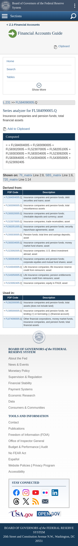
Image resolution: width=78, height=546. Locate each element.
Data (11, 401)
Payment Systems (20, 389)
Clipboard (64, 46)
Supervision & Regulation (25, 377)
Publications (16, 428)
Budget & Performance (23, 447)
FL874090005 (12, 319)
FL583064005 (12, 259)
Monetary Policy (19, 370)
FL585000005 (12, 310)
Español (13, 459)
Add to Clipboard (16, 128)
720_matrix (10, 179)
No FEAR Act (17, 453)
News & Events (18, 364)
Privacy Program (44, 465)
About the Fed (17, 358)
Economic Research (21, 395)
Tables (11, 77)
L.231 (6, 102)
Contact (13, 422)
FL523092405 (12, 283)
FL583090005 (12, 205)
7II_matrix (25, 175)
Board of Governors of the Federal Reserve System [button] (38, 5)
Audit (44, 447)
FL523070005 (12, 221)
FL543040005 (12, 267)
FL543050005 (12, 275)
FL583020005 (12, 213)
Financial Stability (20, 383)
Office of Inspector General (26, 441)
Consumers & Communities (26, 407)
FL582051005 (12, 226)
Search (11, 69)
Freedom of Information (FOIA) (28, 434)
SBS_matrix (53, 175)
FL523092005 (12, 250)
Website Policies (19, 465)
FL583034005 (12, 242)
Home (10, 61)
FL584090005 (25, 102)
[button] (5, 5)
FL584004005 (12, 197)
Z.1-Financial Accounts (24, 24)
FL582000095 (12, 302)
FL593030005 (12, 234)
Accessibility (16, 471)
